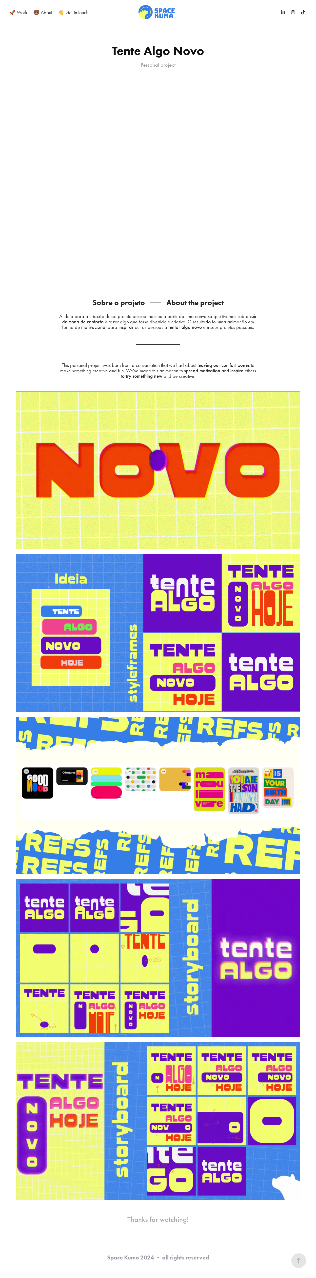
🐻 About (42, 12)
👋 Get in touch (73, 12)
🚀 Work (18, 12)
